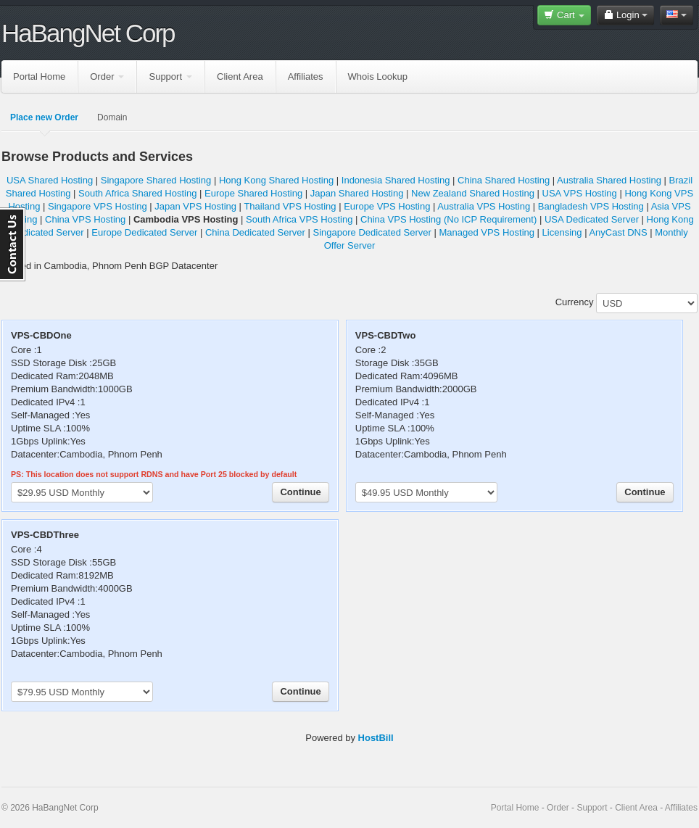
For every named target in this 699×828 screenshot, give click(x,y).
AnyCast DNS (618, 232)
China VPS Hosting (85, 219)
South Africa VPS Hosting (299, 219)
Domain (112, 117)
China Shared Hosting (504, 180)
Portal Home (39, 76)
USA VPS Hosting (579, 193)
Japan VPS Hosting (195, 206)
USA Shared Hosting (50, 180)
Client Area (240, 76)
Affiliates (305, 76)
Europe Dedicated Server (144, 232)
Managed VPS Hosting (486, 232)
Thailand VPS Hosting (290, 206)
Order (107, 76)
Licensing (562, 232)
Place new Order (44, 117)
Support (170, 76)
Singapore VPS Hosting (97, 206)
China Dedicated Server (255, 232)
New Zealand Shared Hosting (472, 193)
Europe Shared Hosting (253, 193)
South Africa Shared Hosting (137, 193)
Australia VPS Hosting (483, 206)
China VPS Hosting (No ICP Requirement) (448, 219)
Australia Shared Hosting (609, 180)
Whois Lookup (378, 76)
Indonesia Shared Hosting (396, 180)
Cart (564, 14)
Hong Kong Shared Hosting (276, 180)
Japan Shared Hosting (357, 193)
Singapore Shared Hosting (156, 180)
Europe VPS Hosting (387, 206)
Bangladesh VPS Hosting (591, 206)
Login (625, 14)
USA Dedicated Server (592, 219)
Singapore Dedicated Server (372, 232)
